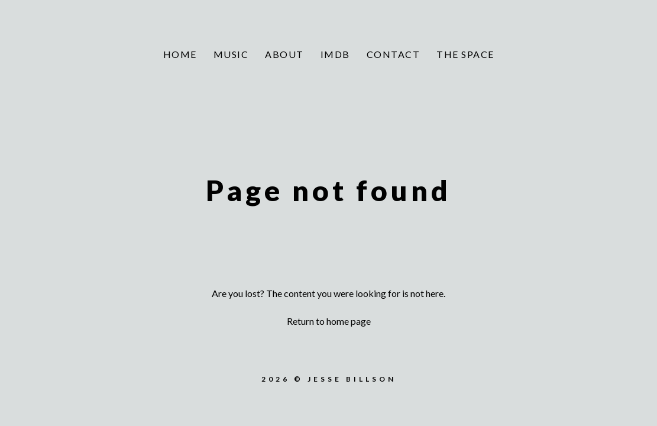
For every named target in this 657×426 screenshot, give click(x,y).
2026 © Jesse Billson (328, 379)
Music (231, 54)
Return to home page (329, 321)
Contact (393, 54)
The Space (465, 54)
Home (180, 54)
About (284, 54)
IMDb (335, 54)
